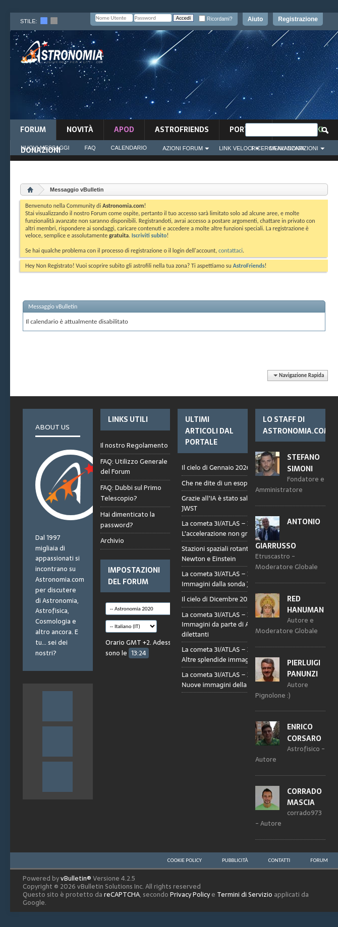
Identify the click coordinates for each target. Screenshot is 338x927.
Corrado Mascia (304, 797)
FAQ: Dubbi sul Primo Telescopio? (130, 493)
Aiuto (255, 19)
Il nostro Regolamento (134, 446)
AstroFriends (182, 129)
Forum (33, 129)
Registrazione (298, 19)
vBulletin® (76, 878)
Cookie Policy (184, 860)
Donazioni (41, 150)
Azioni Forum (182, 148)
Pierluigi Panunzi (303, 668)
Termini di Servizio (244, 894)
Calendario (129, 148)
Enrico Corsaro (304, 732)
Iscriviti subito (149, 235)
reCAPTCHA (122, 894)
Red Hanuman (305, 604)
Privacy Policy (190, 894)
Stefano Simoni (303, 463)
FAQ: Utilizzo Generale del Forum (133, 466)
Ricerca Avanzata (278, 148)
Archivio (112, 540)
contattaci (230, 250)
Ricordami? (215, 19)
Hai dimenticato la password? (127, 519)
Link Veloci (236, 148)
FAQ (90, 148)
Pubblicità (235, 860)
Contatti (279, 860)
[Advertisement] (289, 77)
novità (80, 129)
